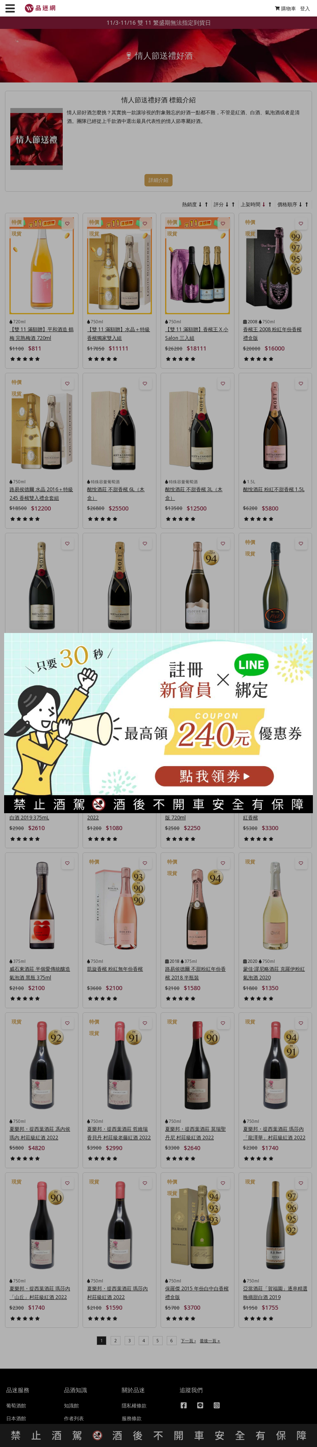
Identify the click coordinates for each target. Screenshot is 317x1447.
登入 (302, 8)
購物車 (282, 8)
